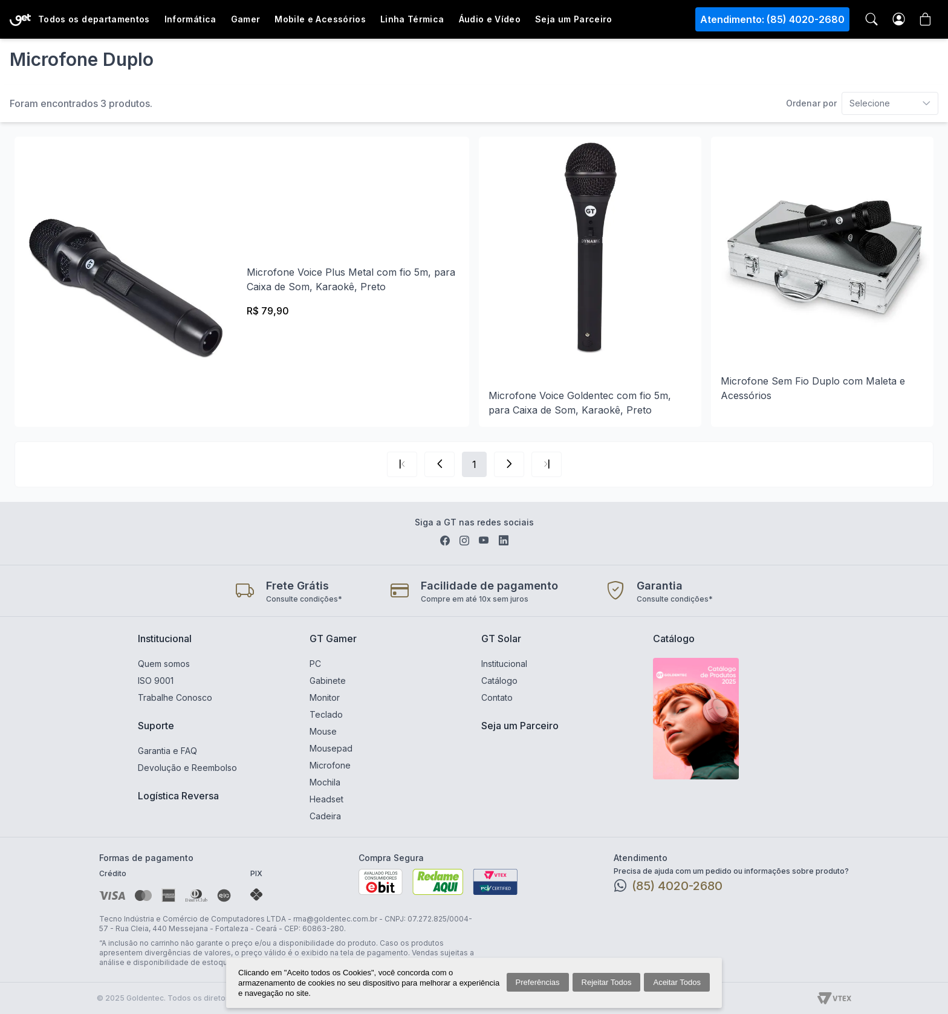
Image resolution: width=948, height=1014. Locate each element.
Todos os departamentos (94, 19)
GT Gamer (333, 638)
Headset (326, 799)
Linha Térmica (412, 19)
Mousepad (331, 748)
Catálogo (499, 680)
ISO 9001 (156, 680)
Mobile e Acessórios (320, 19)
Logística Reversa (178, 796)
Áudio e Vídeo (490, 19)
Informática (190, 19)
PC (315, 663)
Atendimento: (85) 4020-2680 (772, 19)
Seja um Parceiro (573, 19)
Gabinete (328, 680)
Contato (497, 697)
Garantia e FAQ (167, 751)
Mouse (323, 731)
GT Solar (501, 638)
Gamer (246, 19)
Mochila (325, 782)
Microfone (330, 765)
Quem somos (164, 663)
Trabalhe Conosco (175, 697)
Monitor (325, 697)
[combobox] (862, 103)
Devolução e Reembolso (187, 767)
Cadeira (325, 816)
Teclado (326, 714)
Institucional (165, 638)
